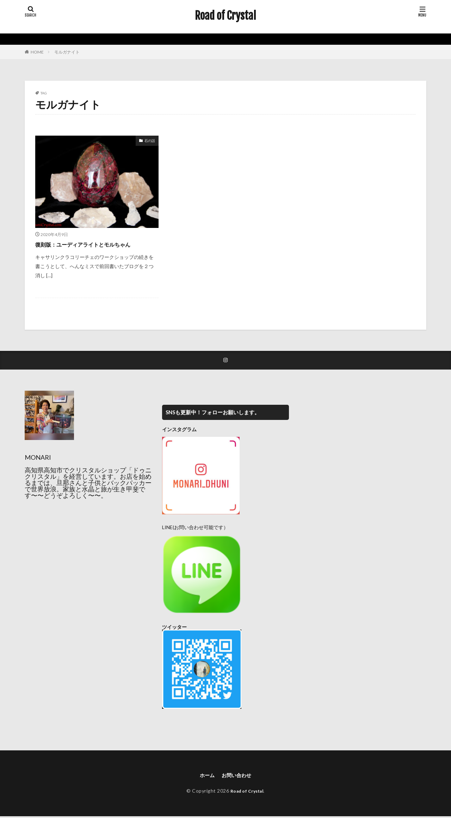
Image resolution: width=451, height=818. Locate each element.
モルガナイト (67, 52)
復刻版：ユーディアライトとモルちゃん (92, 244)
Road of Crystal (225, 16)
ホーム (205, 776)
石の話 (149, 140)
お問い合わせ (237, 776)
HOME (37, 52)
